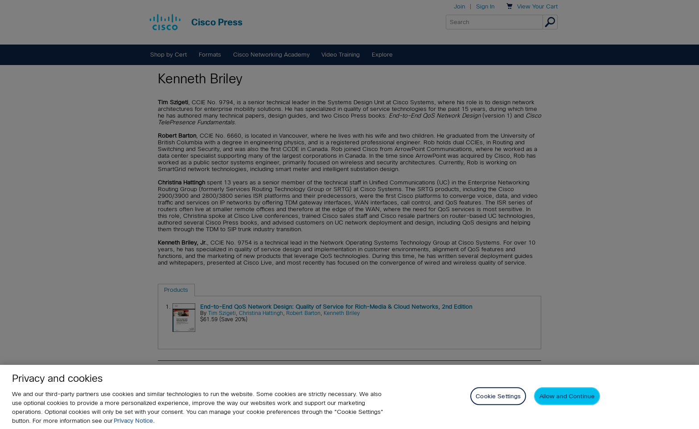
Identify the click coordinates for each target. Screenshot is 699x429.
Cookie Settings (498, 396)
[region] (349, 397)
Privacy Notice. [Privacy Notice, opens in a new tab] (134, 420)
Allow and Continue (567, 396)
